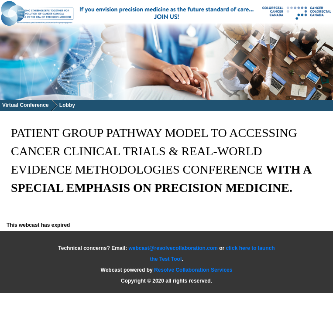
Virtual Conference (25, 105)
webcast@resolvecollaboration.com (173, 248)
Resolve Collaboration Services (193, 270)
